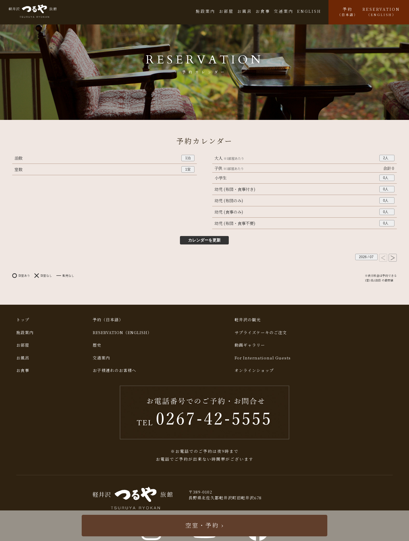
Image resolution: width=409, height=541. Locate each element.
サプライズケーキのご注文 (261, 332)
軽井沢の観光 (248, 319)
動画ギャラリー (250, 345)
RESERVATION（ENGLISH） (122, 332)
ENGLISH (309, 11)
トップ (22, 319)
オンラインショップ (254, 370)
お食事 (263, 11)
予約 (347, 11)
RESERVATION (381, 11)
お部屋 (226, 11)
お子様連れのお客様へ (114, 370)
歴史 (97, 345)
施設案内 (205, 11)
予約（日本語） (108, 319)
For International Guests (263, 358)
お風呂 (244, 11)
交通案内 (284, 11)
